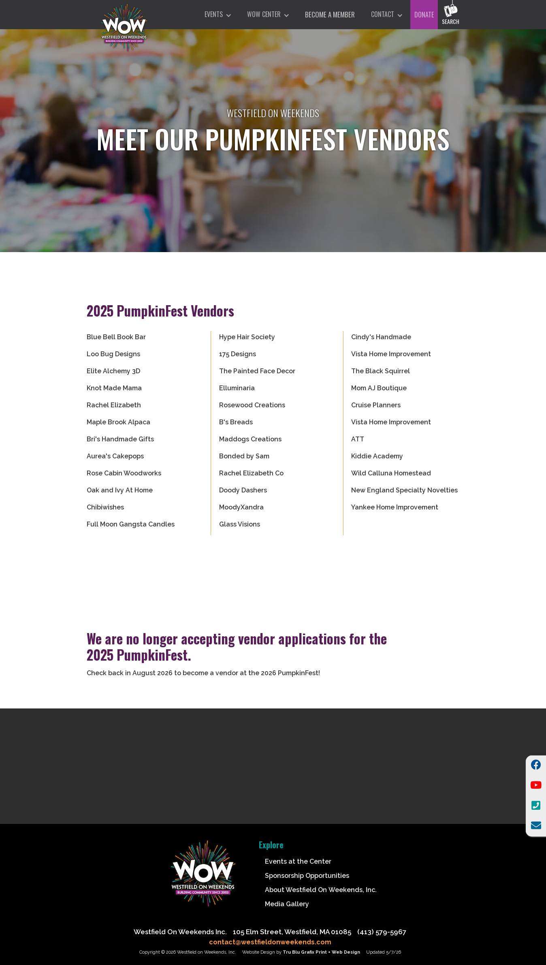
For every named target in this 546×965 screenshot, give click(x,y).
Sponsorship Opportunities (307, 875)
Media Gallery (287, 904)
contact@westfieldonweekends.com (270, 942)
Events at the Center (298, 861)
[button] (217, 14)
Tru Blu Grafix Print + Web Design (321, 952)
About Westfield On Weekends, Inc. (321, 890)
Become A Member (330, 14)
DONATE (424, 14)
